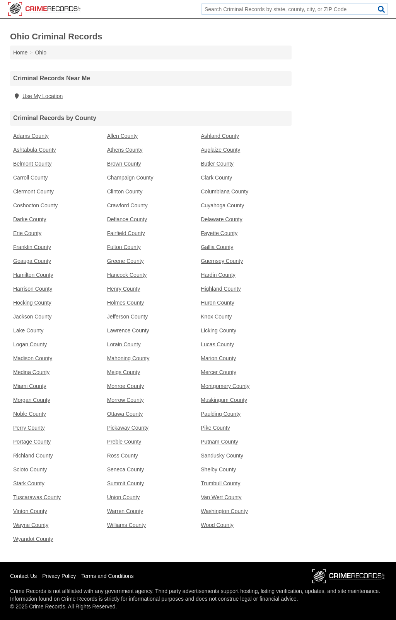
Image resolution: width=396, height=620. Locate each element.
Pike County (215, 428)
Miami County (29, 386)
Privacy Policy (59, 576)
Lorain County (124, 344)
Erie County (27, 233)
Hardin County (218, 275)
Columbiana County (224, 191)
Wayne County (30, 525)
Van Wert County (221, 497)
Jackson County (32, 316)
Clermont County (33, 191)
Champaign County (130, 177)
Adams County (31, 136)
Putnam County (219, 442)
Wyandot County (33, 539)
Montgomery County (225, 386)
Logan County (30, 344)
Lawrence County (128, 330)
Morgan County (31, 400)
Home (20, 52)
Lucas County (217, 344)
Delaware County (221, 219)
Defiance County (127, 219)
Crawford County (127, 205)
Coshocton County (35, 205)
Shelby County (218, 469)
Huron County (217, 303)
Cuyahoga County (222, 205)
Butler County (217, 164)
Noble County (29, 414)
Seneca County (125, 469)
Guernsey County (222, 261)
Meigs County (123, 372)
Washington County (224, 511)
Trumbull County (220, 483)
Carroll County (30, 177)
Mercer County (218, 372)
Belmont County (32, 164)
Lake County (28, 330)
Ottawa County (125, 414)
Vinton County (30, 511)
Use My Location (38, 96)
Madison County (32, 358)
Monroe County (125, 386)
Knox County (216, 316)
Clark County (216, 177)
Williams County (126, 525)
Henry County (123, 289)
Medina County (31, 372)
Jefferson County (127, 316)
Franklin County (32, 247)
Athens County (125, 150)
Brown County (124, 164)
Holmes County (125, 303)
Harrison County (32, 289)
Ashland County (220, 136)
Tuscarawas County (37, 497)
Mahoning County (128, 358)
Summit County (125, 483)
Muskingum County (224, 400)
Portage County (32, 442)
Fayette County (219, 233)
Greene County (125, 261)
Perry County (29, 428)
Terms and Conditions (107, 576)
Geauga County (32, 261)
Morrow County (125, 400)
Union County (123, 497)
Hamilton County (33, 275)
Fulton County (124, 247)
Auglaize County (220, 150)
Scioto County (30, 469)
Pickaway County (127, 428)
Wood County (217, 525)
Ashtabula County (34, 150)
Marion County (218, 358)
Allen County (122, 136)
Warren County (125, 511)
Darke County (29, 219)
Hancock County (127, 275)
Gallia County (217, 247)
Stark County (28, 483)
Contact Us (23, 576)
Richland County (33, 455)
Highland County (221, 289)
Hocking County (32, 303)
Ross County (122, 455)
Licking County (218, 330)
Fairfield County (126, 233)
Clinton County (125, 191)
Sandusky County (222, 455)
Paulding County (221, 414)
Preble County (124, 442)
